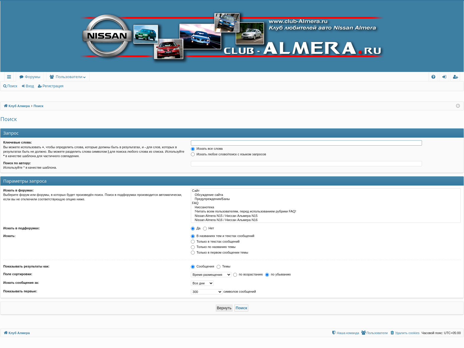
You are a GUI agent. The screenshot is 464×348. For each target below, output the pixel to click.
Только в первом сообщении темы (219, 252)
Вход (30, 86)
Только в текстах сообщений (215, 241)
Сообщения (202, 266)
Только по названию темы (213, 247)
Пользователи (69, 76)
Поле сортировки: (17, 274)
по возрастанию (248, 274)
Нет (208, 228)
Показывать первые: (20, 291)
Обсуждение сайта (325, 195)
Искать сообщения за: (21, 282)
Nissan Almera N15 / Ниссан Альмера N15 (325, 216)
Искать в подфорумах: (21, 228)
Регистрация (53, 86)
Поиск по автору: (17, 163)
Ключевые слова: (17, 142)
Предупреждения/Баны (325, 199)
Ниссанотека (325, 207)
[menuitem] (433, 76)
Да (196, 228)
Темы (224, 266)
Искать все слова (207, 148)
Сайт (325, 191)
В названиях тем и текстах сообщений (222, 236)
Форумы (32, 76)
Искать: (9, 236)
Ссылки (10, 77)
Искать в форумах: (18, 190)
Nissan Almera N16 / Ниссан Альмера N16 (325, 220)
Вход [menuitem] (445, 77)
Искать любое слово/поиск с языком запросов (228, 154)
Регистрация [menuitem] (456, 77)
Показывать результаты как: (26, 266)
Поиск (12, 86)
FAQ (325, 203)
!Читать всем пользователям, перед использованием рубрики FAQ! (325, 212)
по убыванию (278, 274)
